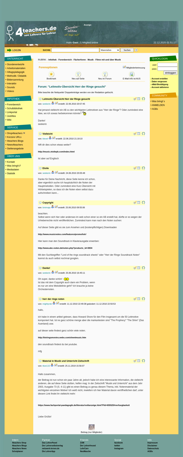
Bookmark (51, 77)
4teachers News (19, 448)
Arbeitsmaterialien (16, 68)
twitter (117, 446)
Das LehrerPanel (49, 443)
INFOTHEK (13, 98)
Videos (10, 91)
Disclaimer (152, 446)
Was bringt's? (14, 165)
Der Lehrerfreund (88, 446)
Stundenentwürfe (15, 64)
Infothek (52, 60)
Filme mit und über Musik (108, 60)
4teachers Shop (19, 443)
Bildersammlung (15, 79)
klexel (45, 138)
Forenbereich (14, 104)
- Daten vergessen (159, 82)
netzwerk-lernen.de (50, 448)
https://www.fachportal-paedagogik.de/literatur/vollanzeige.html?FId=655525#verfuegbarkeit (84, 405)
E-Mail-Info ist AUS (131, 77)
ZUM (82, 443)
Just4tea (11, 116)
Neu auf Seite (78, 77)
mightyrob (47, 304)
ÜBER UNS (13, 156)
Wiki (9, 120)
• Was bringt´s (157, 101)
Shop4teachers (16, 133)
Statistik (11, 173)
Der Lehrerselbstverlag (52, 446)
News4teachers (15, 144)
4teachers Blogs (15, 141)
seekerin (47, 104)
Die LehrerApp (48, 451)
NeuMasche (85, 451)
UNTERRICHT (15, 58)
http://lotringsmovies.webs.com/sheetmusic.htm (62, 337)
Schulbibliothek (15, 108)
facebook (118, 443)
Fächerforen (80, 60)
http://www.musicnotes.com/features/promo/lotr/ (62, 234)
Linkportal (12, 112)
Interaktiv (11, 83)
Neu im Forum (105, 77)
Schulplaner (17, 451)
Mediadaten (13, 169)
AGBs (150, 451)
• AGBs (154, 109)
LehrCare (84, 448)
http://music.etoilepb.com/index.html (56, 151)
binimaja (46, 207)
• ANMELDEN (157, 105)
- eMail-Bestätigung (159, 84)
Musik (91, 60)
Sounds (11, 87)
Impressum (152, 443)
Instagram (118, 448)
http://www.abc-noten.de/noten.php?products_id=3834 (65, 248)
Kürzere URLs (14, 137)
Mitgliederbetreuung (135, 68)
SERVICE (12, 127)
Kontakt (11, 162)
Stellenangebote (15, 148)
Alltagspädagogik (15, 72)
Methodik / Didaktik (16, 76)
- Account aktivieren (160, 87)
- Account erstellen (159, 79)
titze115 (46, 366)
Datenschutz (153, 448)
